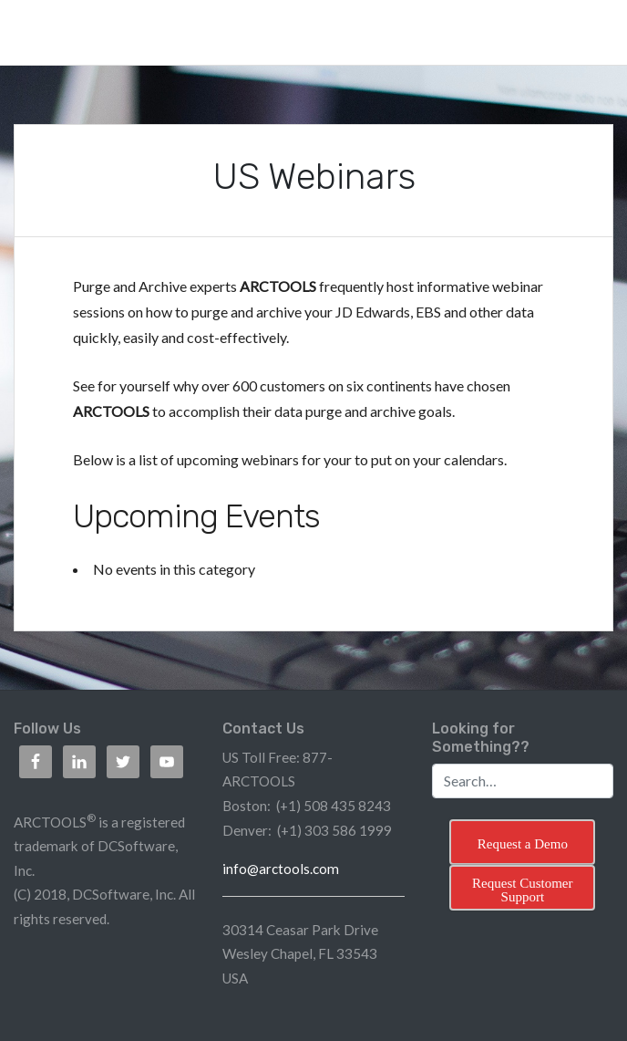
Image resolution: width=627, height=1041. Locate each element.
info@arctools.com (280, 868)
